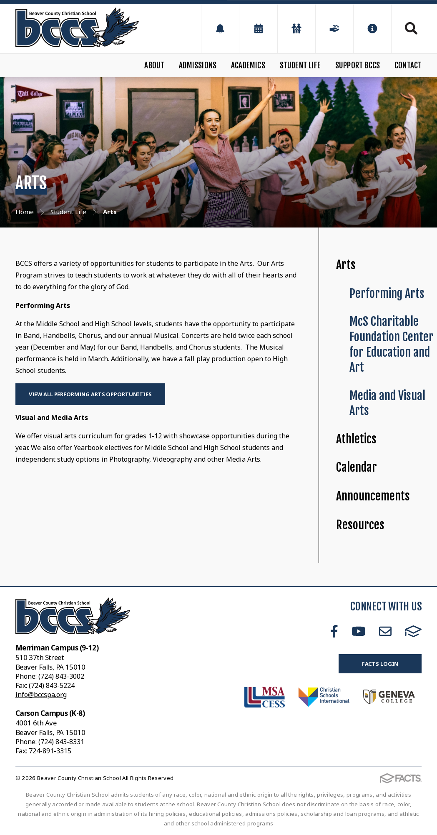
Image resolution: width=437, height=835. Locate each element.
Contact (408, 65)
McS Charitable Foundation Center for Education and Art (391, 344)
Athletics (356, 439)
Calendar (356, 467)
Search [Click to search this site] (411, 28)
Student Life (300, 65)
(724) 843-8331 (61, 741)
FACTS (413, 631)
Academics (248, 65)
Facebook (334, 631)
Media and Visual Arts (387, 403)
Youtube (359, 631)
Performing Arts (386, 293)
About (154, 65)
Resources (360, 525)
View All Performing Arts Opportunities (90, 394)
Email (385, 631)
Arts (346, 265)
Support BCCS (357, 65)
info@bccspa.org (41, 694)
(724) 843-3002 (61, 676)
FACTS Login (380, 664)
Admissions (197, 65)
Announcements (373, 496)
